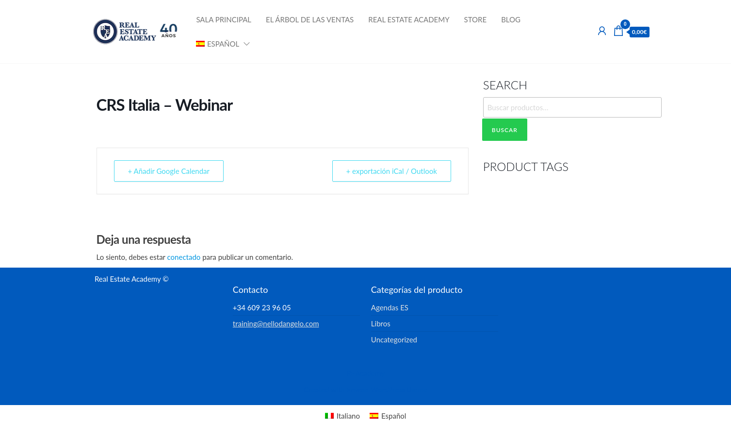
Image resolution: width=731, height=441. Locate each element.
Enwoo (358, 389)
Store (475, 19)
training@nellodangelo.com (276, 323)
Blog (510, 19)
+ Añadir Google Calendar (169, 171)
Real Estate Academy (408, 19)
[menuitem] (220, 44)
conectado (184, 257)
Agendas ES (389, 307)
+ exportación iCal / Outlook (391, 171)
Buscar (505, 130)
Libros (380, 323)
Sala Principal (223, 19)
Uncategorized (394, 339)
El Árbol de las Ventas (310, 19)
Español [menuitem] (393, 415)
